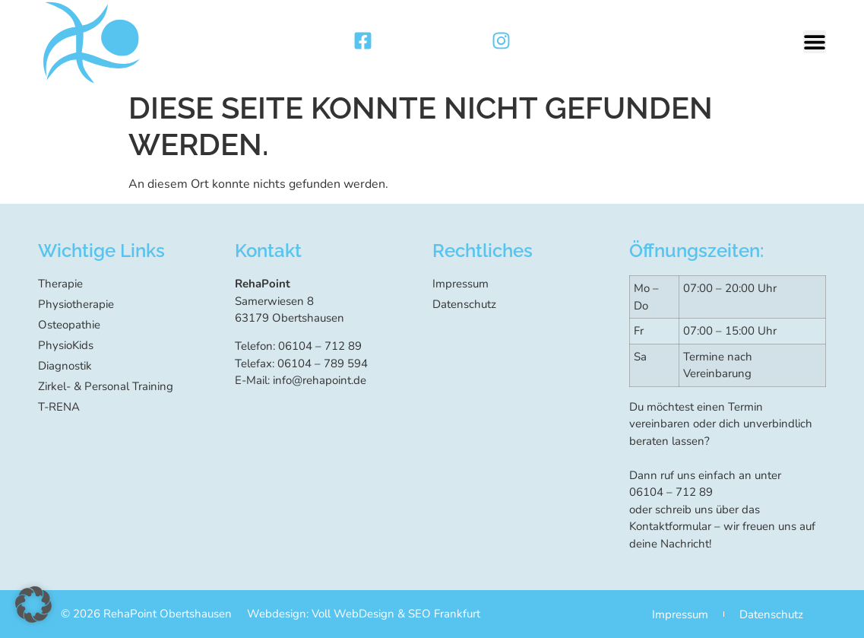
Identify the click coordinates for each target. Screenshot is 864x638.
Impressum (460, 283)
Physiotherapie (76, 304)
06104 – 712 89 (671, 492)
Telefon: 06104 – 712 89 (298, 346)
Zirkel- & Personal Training (105, 386)
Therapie (60, 283)
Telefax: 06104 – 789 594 (301, 363)
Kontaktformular (670, 526)
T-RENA (59, 406)
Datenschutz (464, 304)
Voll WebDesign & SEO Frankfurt (396, 613)
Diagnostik (65, 365)
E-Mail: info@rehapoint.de (300, 380)
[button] (814, 41)
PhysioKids (65, 345)
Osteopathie (69, 324)
